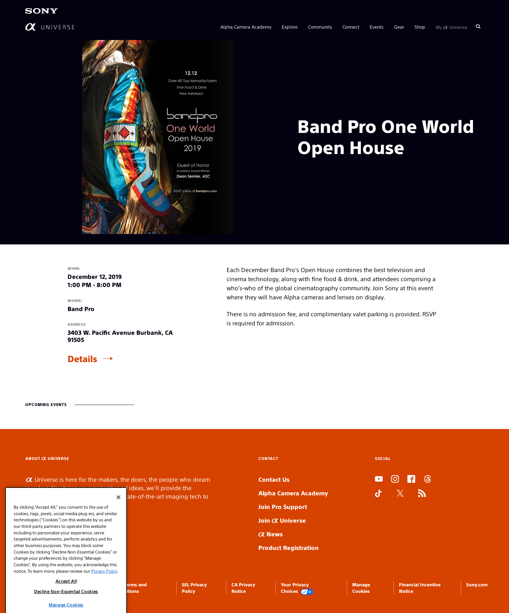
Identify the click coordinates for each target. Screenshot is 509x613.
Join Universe (282, 520)
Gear (399, 27)
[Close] (118, 528)
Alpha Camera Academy (245, 27)
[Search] (478, 26)
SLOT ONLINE (376, 517)
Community (320, 27)
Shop (420, 27)
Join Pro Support (282, 506)
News (270, 534)
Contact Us (274, 479)
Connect (350, 27)
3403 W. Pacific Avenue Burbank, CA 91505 (120, 336)
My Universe (451, 26)
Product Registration (288, 547)
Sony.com (477, 584)
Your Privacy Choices (297, 588)
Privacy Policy (104, 602)
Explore (290, 27)
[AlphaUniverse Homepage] (49, 27)
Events (377, 27)
